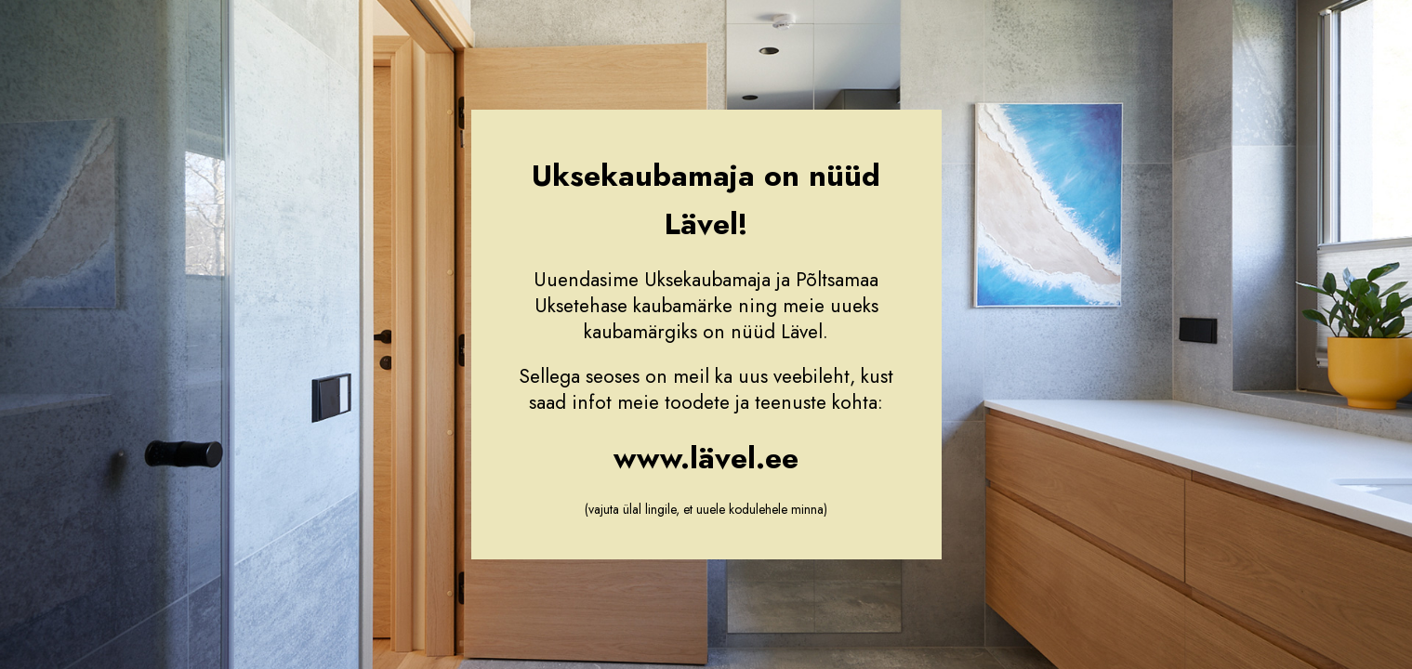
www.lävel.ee (706, 458)
